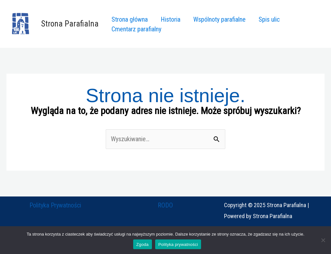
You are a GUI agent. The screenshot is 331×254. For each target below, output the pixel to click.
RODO (165, 205)
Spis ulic (269, 19)
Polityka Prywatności (55, 205)
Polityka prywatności (178, 244)
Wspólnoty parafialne (219, 19)
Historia (170, 19)
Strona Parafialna (70, 23)
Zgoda (142, 244)
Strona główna (130, 19)
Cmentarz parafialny (136, 29)
